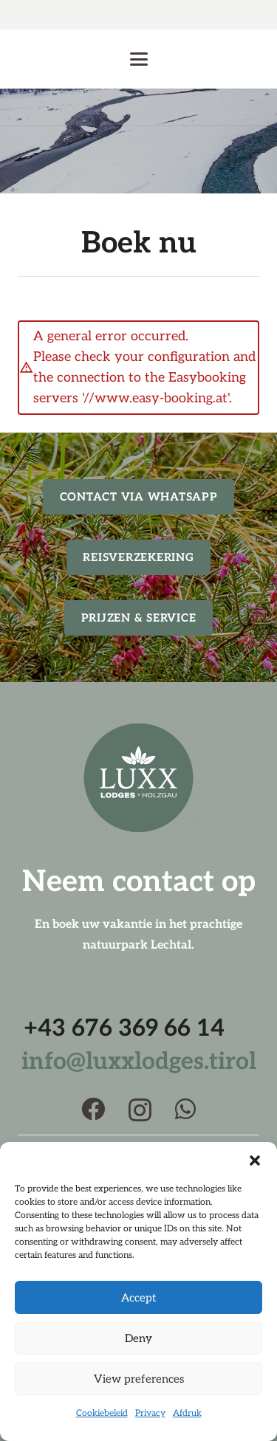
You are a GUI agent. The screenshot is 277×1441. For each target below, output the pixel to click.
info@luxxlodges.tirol (138, 1062)
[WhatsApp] (185, 1109)
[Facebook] (93, 1109)
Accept (138, 1297)
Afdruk (187, 1413)
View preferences (139, 1379)
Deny (138, 1338)
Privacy (150, 1413)
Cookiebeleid (102, 1413)
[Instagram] (140, 1110)
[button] (254, 1160)
